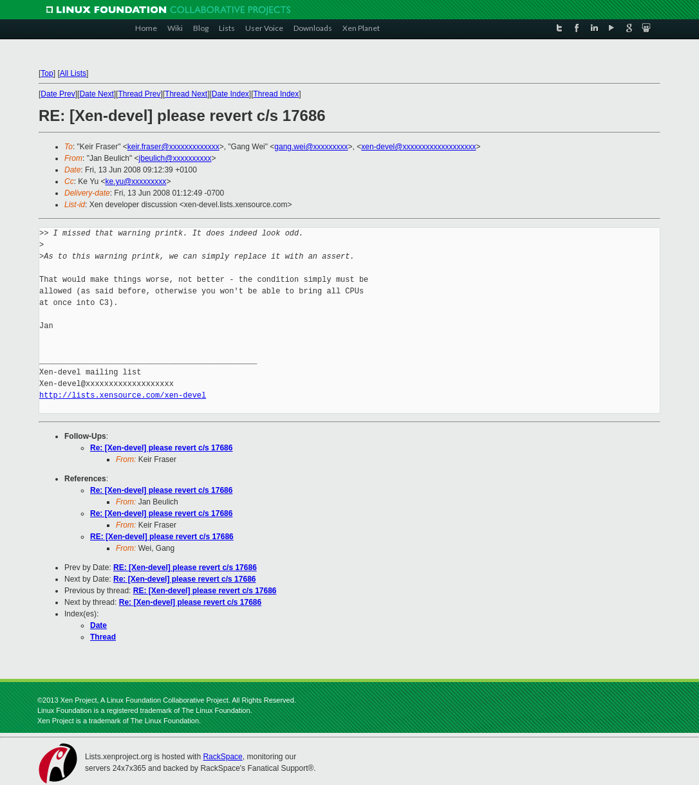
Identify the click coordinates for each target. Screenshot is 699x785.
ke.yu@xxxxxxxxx (136, 181)
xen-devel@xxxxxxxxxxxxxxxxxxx (418, 146)
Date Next (96, 93)
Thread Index (276, 93)
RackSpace (222, 756)
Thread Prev (139, 93)
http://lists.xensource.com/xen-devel (122, 395)
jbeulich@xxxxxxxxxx (175, 158)
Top (47, 73)
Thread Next (186, 93)
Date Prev (58, 93)
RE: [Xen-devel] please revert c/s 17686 (162, 536)
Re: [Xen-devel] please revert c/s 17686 (161, 447)
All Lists (73, 73)
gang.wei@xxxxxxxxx (311, 146)
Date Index (230, 93)
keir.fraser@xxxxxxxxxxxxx (173, 146)
